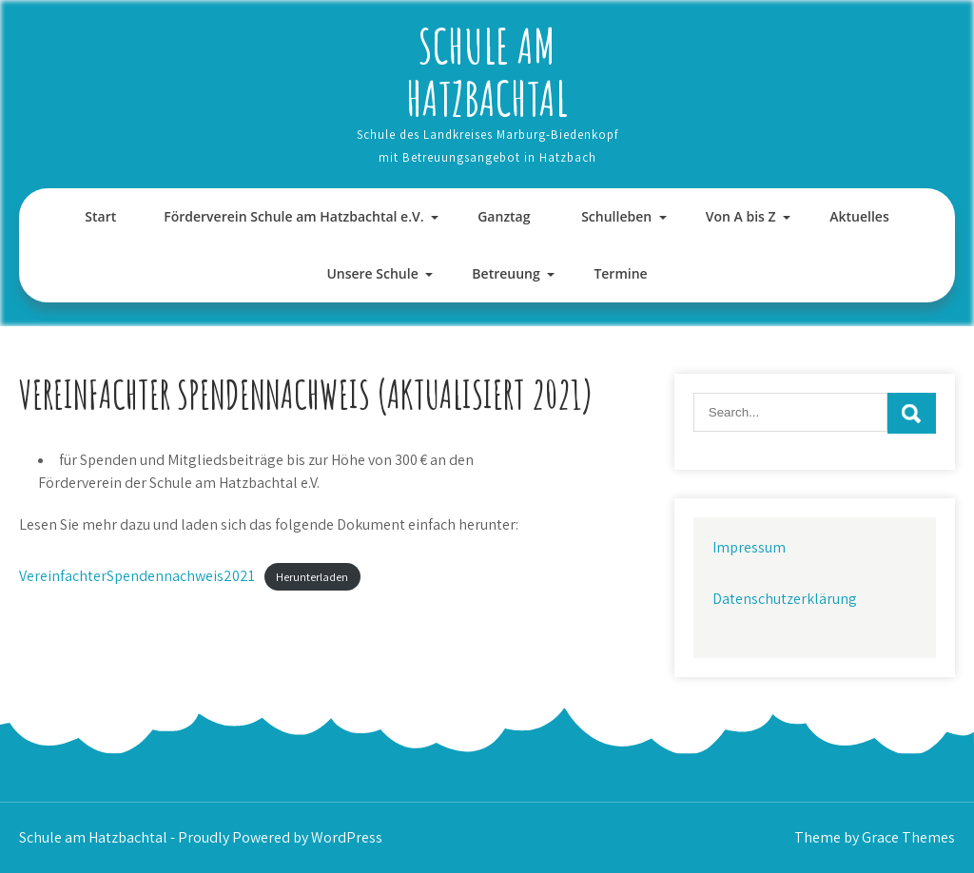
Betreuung (505, 273)
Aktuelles (858, 216)
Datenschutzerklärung (784, 599)
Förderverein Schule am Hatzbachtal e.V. (293, 216)
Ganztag (503, 216)
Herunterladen (312, 577)
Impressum (749, 547)
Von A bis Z (741, 216)
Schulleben (616, 216)
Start (100, 216)
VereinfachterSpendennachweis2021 (137, 576)
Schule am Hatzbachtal (487, 71)
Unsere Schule (372, 273)
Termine (620, 273)
